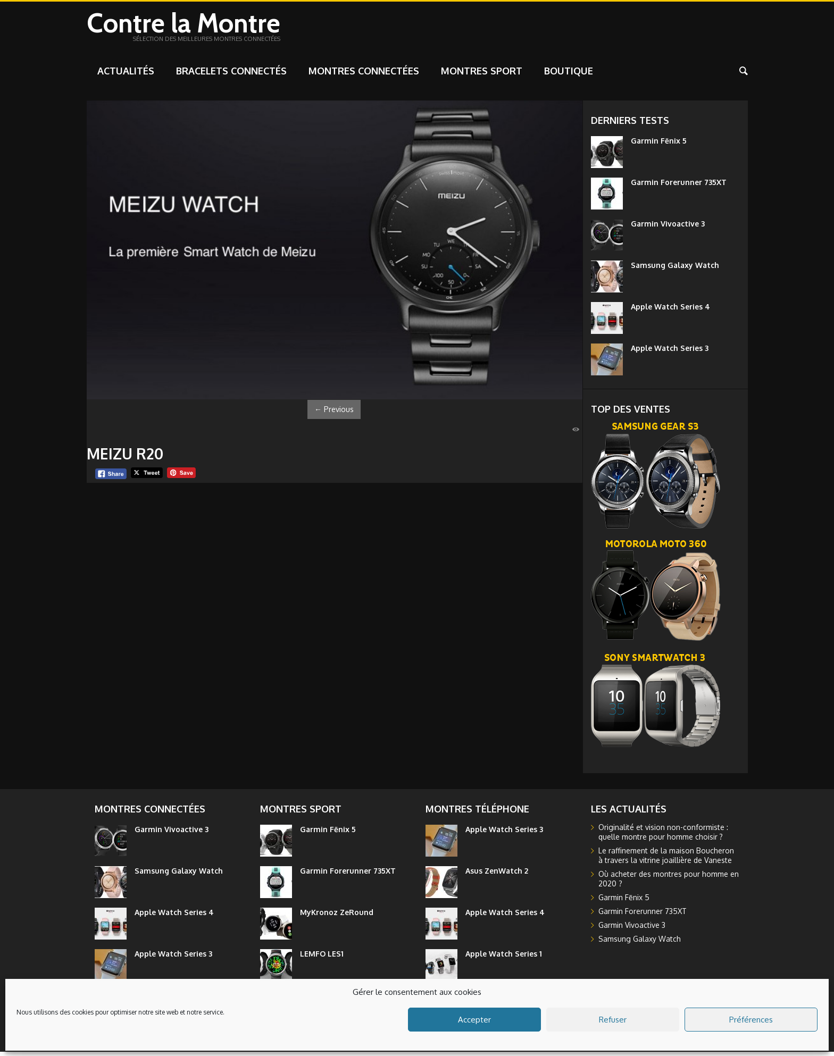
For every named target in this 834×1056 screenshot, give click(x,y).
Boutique (568, 75)
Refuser (613, 1020)
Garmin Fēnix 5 (659, 144)
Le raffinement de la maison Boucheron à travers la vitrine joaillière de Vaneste (666, 859)
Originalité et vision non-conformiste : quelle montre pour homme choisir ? (663, 836)
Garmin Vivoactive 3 (668, 227)
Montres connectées (363, 75)
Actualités (125, 75)
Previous (334, 413)
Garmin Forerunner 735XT (679, 186)
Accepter (474, 1020)
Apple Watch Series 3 (669, 352)
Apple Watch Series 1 (503, 957)
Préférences (751, 1020)
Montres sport (481, 75)
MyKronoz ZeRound (336, 916)
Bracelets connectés (231, 75)
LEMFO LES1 (322, 957)
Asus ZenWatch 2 (496, 874)
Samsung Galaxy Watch (675, 269)
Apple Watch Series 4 (670, 310)
